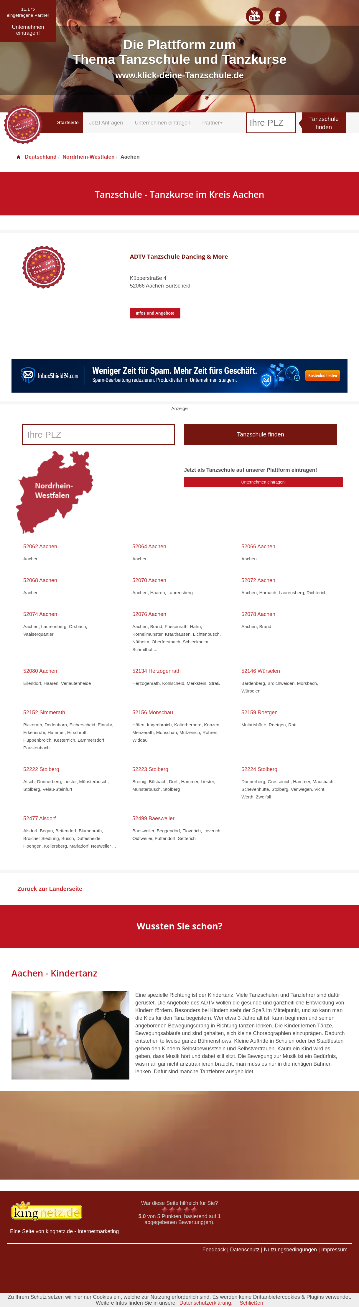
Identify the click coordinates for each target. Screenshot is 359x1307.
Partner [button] (212, 123)
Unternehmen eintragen (162, 123)
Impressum (334, 1250)
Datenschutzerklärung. (206, 1303)
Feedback (214, 1250)
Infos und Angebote (155, 313)
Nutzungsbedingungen (290, 1250)
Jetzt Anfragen (106, 123)
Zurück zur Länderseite (49, 889)
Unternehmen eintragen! (263, 482)
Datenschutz (244, 1250)
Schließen (251, 1303)
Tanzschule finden (324, 123)
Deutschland (36, 157)
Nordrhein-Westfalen (88, 157)
